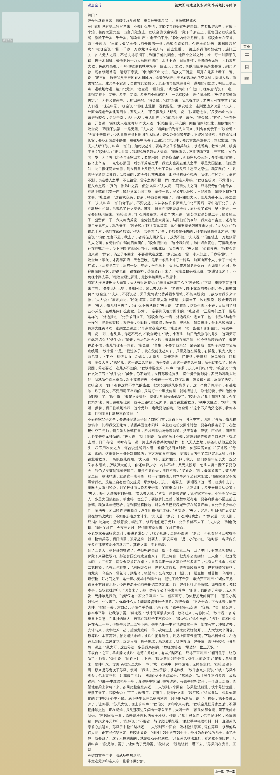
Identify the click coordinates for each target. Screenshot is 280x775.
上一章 (219, 771)
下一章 (230, 771)
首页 (246, 46)
